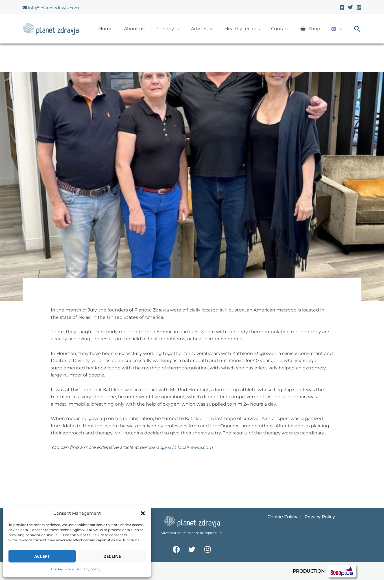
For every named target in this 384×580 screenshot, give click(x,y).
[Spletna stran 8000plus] (342, 570)
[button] (143, 513)
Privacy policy (89, 569)
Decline (112, 556)
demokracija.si (156, 447)
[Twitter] (350, 7)
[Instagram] (358, 7)
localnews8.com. (196, 447)
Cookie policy (62, 569)
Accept (42, 556)
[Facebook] (341, 7)
